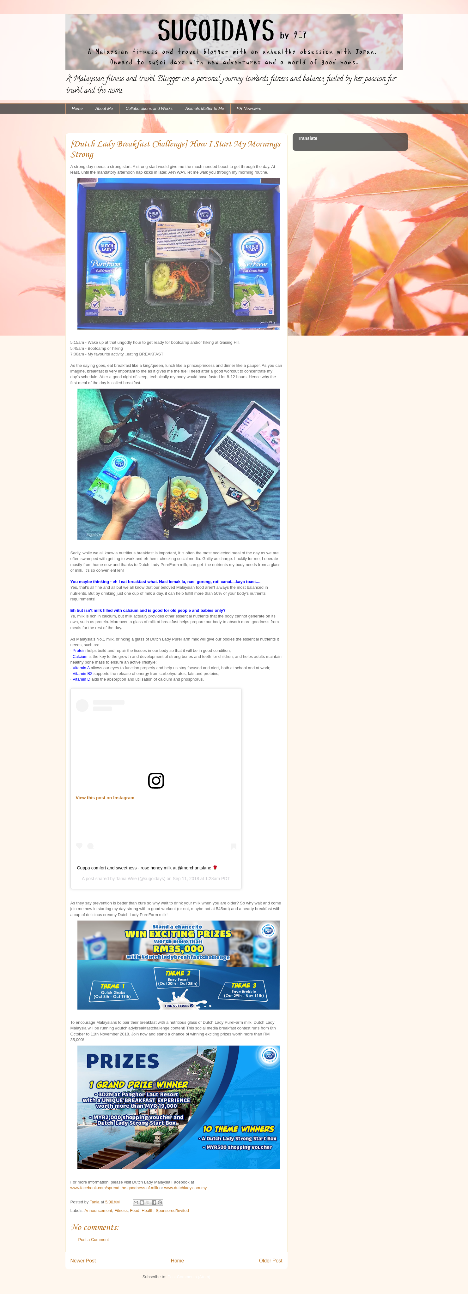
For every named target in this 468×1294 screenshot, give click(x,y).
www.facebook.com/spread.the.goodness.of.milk (114, 1187)
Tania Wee (126, 878)
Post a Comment (93, 1239)
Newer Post (83, 1260)
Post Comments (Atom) (188, 1276)
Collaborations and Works (149, 108)
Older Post (271, 1260)
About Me (104, 108)
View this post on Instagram (105, 797)
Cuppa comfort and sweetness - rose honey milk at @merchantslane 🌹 (147, 867)
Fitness (121, 1210)
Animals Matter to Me (204, 108)
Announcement (98, 1210)
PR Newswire (249, 108)
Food (134, 1210)
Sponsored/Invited (172, 1210)
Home (77, 108)
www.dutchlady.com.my (185, 1187)
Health (148, 1210)
